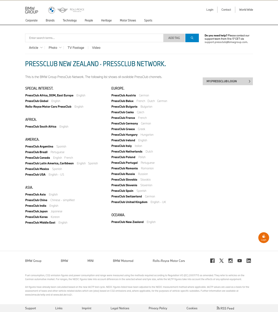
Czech (140, 112)
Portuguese (57, 152)
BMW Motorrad (123, 261)
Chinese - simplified (62, 200)
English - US (56, 174)
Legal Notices (120, 308)
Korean (55, 217)
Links (59, 308)
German (144, 95)
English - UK (158, 202)
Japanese (56, 211)
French (68, 157)
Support (30, 308)
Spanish (61, 146)
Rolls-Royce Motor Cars (169, 261)
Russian (143, 174)
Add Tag (174, 38)
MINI (90, 261)
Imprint (86, 308)
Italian (138, 146)
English (80, 95)
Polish (142, 157)
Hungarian (147, 134)
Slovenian (146, 185)
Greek (141, 129)
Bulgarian (146, 106)
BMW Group (33, 261)
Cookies (191, 308)
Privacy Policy (158, 308)
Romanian (147, 168)
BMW (64, 261)
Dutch (151, 101)
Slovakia (145, 179)
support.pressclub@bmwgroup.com (226, 42)
